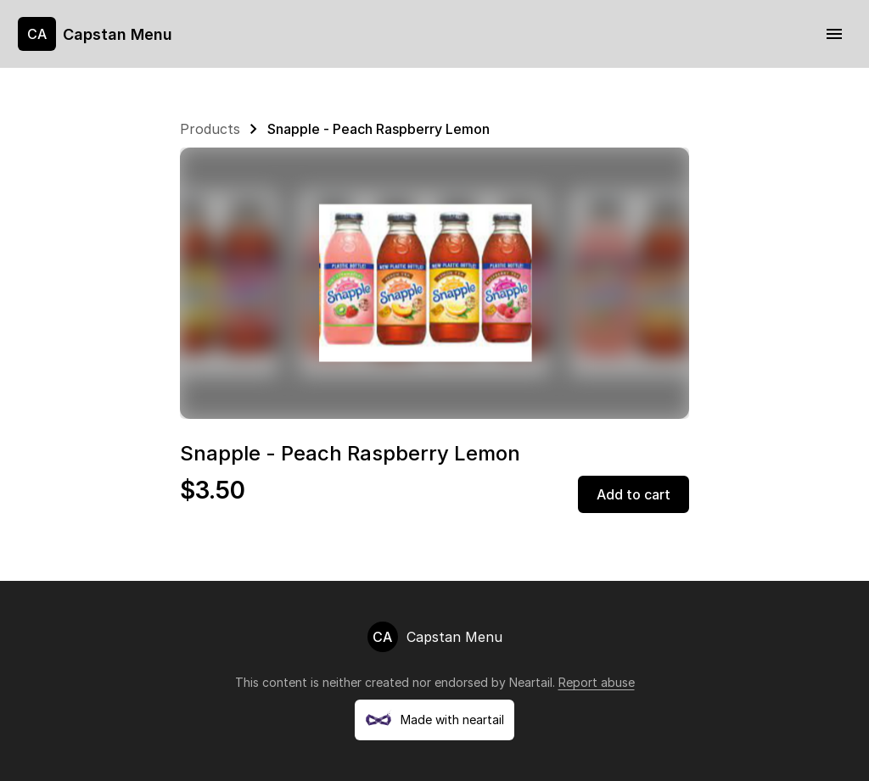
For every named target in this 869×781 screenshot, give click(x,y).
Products (210, 128)
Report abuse (596, 682)
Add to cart (633, 494)
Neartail (530, 682)
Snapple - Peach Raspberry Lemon (378, 128)
